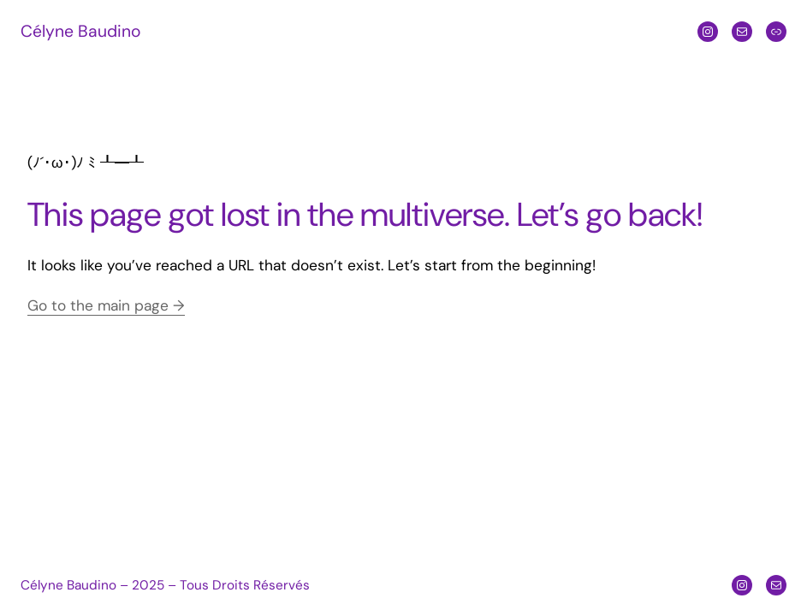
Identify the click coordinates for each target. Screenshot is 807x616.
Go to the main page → (106, 305)
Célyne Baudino (80, 31)
